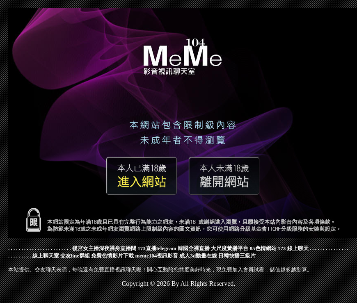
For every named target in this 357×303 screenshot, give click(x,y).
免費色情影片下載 (112, 256)
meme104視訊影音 (156, 256)
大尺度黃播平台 (229, 248)
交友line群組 (75, 256)
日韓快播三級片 (237, 256)
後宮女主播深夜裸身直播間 (104, 248)
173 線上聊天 (293, 248)
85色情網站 (263, 248)
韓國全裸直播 (194, 248)
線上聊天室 (45, 256)
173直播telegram (156, 248)
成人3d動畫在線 (198, 256)
